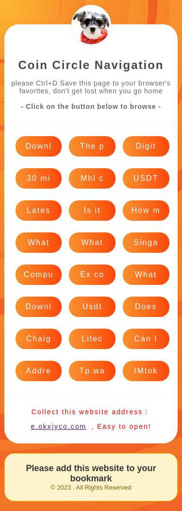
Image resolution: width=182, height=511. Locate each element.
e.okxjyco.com (58, 426)
